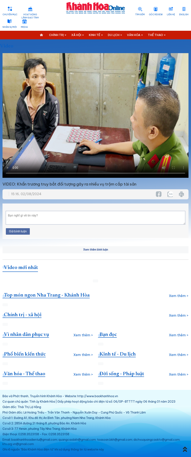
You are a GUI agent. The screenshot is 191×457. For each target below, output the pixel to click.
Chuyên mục (10, 14)
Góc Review (156, 14)
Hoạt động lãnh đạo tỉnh (30, 16)
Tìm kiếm (140, 14)
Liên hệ (171, 14)
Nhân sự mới (10, 27)
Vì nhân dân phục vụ (26, 334)
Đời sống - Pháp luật (121, 373)
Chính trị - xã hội (22, 314)
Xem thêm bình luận (95, 249)
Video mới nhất (21, 267)
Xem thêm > (178, 296)
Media (24, 27)
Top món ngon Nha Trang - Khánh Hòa (47, 295)
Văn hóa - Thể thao (24, 373)
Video (6, 46)
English (183, 14)
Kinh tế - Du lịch (117, 354)
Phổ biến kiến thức (25, 354)
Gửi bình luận (18, 231)
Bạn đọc (108, 334)
